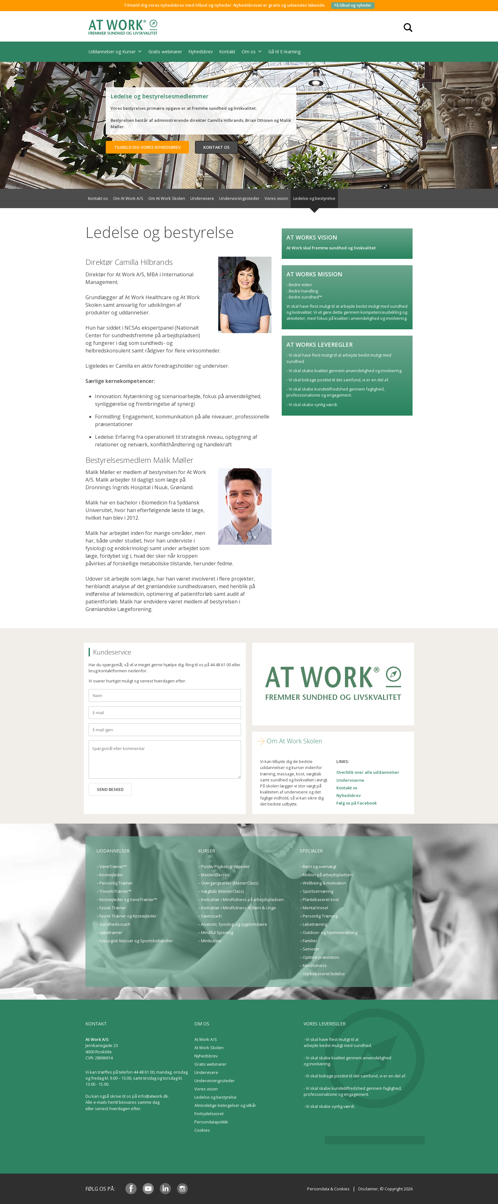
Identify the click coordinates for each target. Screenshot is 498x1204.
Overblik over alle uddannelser (367, 772)
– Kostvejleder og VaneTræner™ (127, 899)
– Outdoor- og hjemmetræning (328, 932)
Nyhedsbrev (200, 52)
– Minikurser (210, 941)
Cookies (202, 1130)
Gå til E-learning (284, 52)
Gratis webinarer (165, 52)
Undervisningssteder (239, 198)
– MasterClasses (213, 875)
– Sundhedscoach (114, 924)
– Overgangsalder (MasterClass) (228, 883)
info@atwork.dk (153, 1096)
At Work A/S (205, 1039)
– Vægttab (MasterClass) (221, 891)
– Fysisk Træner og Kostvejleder (127, 916)
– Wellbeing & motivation (323, 883)
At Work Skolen (209, 1047)
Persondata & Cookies (328, 1189)
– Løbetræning (313, 924)
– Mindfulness (313, 965)
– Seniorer (310, 949)
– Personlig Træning (319, 916)
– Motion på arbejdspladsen (326, 875)
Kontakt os (216, 147)
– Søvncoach (210, 916)
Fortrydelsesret (209, 1113)
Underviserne (350, 780)
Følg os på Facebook (356, 803)
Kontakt (227, 52)
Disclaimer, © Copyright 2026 (385, 1189)
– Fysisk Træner (111, 908)
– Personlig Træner (115, 883)
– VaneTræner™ (112, 866)
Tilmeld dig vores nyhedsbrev (147, 147)
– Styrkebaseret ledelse (322, 974)
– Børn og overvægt (318, 866)
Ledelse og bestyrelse (314, 198)
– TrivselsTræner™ (114, 891)
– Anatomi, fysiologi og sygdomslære (232, 924)
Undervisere (202, 198)
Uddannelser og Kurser (115, 52)
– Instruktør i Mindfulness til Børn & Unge (237, 908)
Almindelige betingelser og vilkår (225, 1105)
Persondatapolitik (211, 1122)
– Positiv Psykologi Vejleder (224, 866)
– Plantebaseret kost (319, 899)
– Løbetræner (109, 932)
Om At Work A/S (128, 198)
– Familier (308, 941)
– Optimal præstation (319, 957)
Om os (252, 52)
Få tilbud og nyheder (352, 5)
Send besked (110, 789)
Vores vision (276, 198)
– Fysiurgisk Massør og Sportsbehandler (135, 941)
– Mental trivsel (314, 908)
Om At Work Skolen (166, 198)
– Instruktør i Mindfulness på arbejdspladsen (241, 899)
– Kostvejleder (110, 875)
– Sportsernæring (316, 891)
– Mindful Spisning (215, 932)
